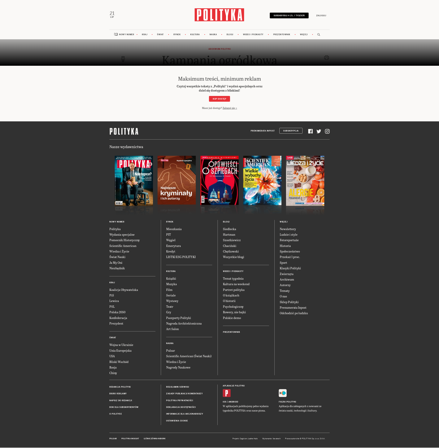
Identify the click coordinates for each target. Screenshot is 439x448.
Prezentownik (281, 35)
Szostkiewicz (232, 240)
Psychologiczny (233, 307)
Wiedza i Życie (119, 251)
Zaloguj (321, 16)
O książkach (231, 295)
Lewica (114, 301)
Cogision (243, 439)
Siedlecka (229, 229)
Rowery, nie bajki (234, 312)
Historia (285, 246)
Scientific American (122, 246)
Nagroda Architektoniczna (184, 323)
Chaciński (229, 246)
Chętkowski (231, 251)
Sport (283, 263)
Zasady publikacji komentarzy (184, 394)
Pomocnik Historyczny (124, 240)
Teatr (169, 307)
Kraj (144, 35)
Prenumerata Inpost (263, 131)
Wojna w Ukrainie (121, 345)
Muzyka (171, 284)
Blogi (230, 35)
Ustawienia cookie (177, 421)
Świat (160, 35)
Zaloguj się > (230, 108)
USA (112, 356)
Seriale (171, 295)
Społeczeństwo (290, 251)
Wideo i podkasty (253, 35)
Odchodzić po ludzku (294, 313)
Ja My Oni (115, 263)
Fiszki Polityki (287, 402)
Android (233, 402)
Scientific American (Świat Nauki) (189, 356)
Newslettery (288, 229)
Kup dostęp (219, 99)
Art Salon (172, 329)
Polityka (115, 229)
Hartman (229, 235)
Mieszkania (174, 229)
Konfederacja (118, 318)
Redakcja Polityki (120, 387)
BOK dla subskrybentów (124, 407)
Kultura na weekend (236, 284)
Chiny (113, 373)
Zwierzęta (286, 274)
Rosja (113, 367)
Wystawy (172, 301)
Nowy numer (126, 35)
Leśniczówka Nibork (154, 439)
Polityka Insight (130, 439)
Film (169, 290)
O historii (229, 301)
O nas (283, 296)
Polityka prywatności (179, 401)
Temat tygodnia (233, 279)
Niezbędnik (117, 268)
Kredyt (170, 251)
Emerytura (173, 246)
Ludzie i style (289, 235)
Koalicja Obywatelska (123, 290)
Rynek (177, 35)
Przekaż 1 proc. (290, 257)
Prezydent (116, 323)
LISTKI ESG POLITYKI (181, 257)
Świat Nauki (117, 257)
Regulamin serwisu (177, 387)
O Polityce (115, 414)
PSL (112, 307)
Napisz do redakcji (120, 401)
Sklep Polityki (289, 302)
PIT (168, 235)
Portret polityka (234, 290)
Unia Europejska (120, 351)
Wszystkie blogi (233, 257)
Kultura (195, 35)
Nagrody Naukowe (178, 367)
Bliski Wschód (118, 362)
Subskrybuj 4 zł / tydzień (288, 16)
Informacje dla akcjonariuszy (184, 414)
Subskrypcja (291, 131)
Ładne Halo (253, 439)
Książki (171, 279)
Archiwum (287, 280)
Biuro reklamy (118, 394)
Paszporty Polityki (178, 318)
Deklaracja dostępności (181, 407)
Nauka (213, 35)
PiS (111, 295)
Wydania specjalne (122, 235)
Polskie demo (232, 318)
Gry (168, 312)
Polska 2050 (117, 312)
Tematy (285, 291)
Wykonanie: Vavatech (271, 439)
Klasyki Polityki (290, 268)
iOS (225, 402)
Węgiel (171, 240)
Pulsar (170, 351)
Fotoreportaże (289, 240)
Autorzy (285, 285)
